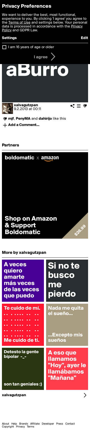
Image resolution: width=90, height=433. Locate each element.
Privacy (20, 426)
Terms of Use (19, 23)
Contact (70, 423)
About (5, 423)
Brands (23, 423)
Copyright (8, 426)
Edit (84, 38)
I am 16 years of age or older (31, 47)
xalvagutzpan (26, 105)
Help (14, 423)
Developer (48, 423)
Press (59, 423)
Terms (30, 426)
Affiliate (35, 423)
